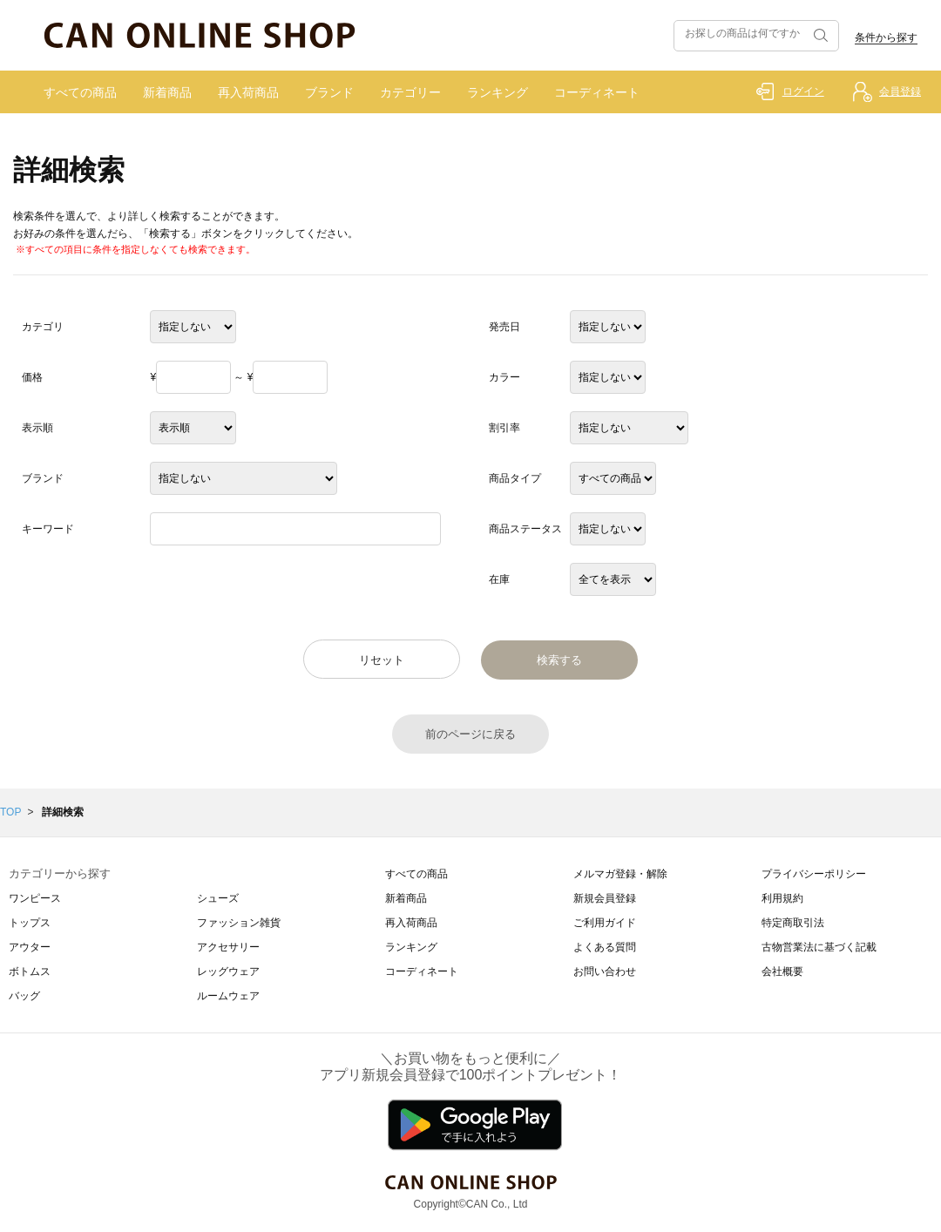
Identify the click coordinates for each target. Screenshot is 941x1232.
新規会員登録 (604, 898)
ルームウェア (228, 996)
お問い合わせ (604, 971)
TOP (10, 812)
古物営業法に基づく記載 (819, 947)
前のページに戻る (470, 734)
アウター (30, 947)
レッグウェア (228, 971)
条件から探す (886, 37)
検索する (559, 660)
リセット (381, 660)
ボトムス (30, 971)
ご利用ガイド (604, 923)
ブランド (329, 92)
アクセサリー (228, 947)
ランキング (497, 92)
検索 (819, 36)
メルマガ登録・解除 (620, 874)
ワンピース (35, 898)
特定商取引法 (793, 923)
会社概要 (782, 971)
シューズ (218, 898)
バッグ (24, 996)
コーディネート (597, 92)
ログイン (803, 91)
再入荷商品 (248, 92)
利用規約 (782, 898)
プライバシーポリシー (814, 874)
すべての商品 (80, 92)
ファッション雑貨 (239, 923)
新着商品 (167, 92)
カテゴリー (410, 92)
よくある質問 (604, 947)
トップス (30, 923)
